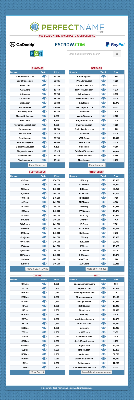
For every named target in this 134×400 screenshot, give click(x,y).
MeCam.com (25, 134)
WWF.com (25, 224)
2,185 (115, 116)
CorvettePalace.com (84, 98)
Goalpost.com (25, 156)
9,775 (56, 120)
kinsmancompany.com (84, 284)
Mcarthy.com (84, 160)
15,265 (116, 328)
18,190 (116, 297)
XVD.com (25, 229)
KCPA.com (84, 255)
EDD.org (84, 189)
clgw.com (84, 328)
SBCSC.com (84, 306)
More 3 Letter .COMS (37, 268)
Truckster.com (25, 160)
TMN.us (24, 367)
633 (116, 284)
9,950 (115, 147)
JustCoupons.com (84, 107)
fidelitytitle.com (84, 301)
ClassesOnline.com (25, 116)
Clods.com (84, 147)
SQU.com (25, 233)
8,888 (56, 125)
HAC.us (24, 293)
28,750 (57, 90)
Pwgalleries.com (84, 81)
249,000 (56, 184)
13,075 (116, 103)
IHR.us (25, 310)
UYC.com (25, 259)
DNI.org (84, 237)
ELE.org (84, 224)
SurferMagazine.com (84, 341)
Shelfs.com (25, 120)
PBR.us (25, 359)
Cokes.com (84, 134)
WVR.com (25, 242)
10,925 (57, 81)
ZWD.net (84, 220)
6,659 (115, 156)
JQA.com (25, 193)
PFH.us (25, 337)
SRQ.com (25, 246)
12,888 (57, 103)
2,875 (115, 337)
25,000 (116, 184)
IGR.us (25, 306)
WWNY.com (84, 211)
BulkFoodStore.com (84, 151)
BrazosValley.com (25, 142)
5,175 (56, 147)
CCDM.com (84, 251)
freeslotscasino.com (84, 319)
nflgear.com (84, 345)
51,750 (57, 129)
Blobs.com (25, 103)
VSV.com (25, 215)
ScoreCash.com (84, 156)
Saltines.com (84, 363)
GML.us (25, 284)
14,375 (57, 134)
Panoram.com (24, 129)
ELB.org (84, 215)
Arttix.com (25, 94)
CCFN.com (84, 184)
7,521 (115, 224)
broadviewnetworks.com (84, 367)
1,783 (115, 129)
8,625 (115, 315)
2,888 (115, 259)
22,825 (116, 264)
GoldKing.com (25, 112)
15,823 (116, 288)
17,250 (116, 350)
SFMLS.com (84, 142)
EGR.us (24, 297)
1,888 (115, 76)
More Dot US (37, 372)
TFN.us (25, 332)
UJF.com (25, 202)
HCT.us (25, 288)
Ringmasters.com (25, 151)
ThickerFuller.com (84, 85)
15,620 (116, 359)
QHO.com (24, 251)
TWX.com (25, 198)
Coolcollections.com (84, 129)
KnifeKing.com (84, 76)
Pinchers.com (25, 107)
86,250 (57, 76)
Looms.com (24, 98)
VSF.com (25, 180)
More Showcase (37, 165)
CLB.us (25, 350)
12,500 (116, 138)
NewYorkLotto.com (84, 90)
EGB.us (24, 328)
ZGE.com (25, 189)
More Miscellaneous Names (96, 372)
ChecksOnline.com (25, 76)
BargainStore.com (84, 120)
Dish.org (84, 315)
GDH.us (25, 341)
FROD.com (84, 202)
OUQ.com (24, 237)
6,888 (56, 116)
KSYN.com (84, 103)
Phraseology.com (84, 297)
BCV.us (25, 319)
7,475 (115, 112)
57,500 (57, 142)
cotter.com (84, 354)
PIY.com (25, 220)
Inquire (56, 107)
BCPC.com (84, 229)
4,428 (115, 198)
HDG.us (25, 315)
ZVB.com (25, 264)
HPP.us (25, 363)
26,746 (57, 85)
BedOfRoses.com (25, 81)
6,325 (115, 81)
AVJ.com (25, 207)
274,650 (56, 180)
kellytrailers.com (84, 337)
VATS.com (25, 90)
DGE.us (24, 301)
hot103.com (84, 332)
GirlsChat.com (84, 323)
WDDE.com (84, 138)
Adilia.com (25, 85)
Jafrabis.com (84, 94)
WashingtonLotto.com (84, 293)
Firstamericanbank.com (25, 125)
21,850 (116, 310)
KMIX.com (84, 233)
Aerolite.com (25, 138)
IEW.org (84, 180)
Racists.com (84, 350)
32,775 (116, 345)
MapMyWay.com (84, 116)
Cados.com (84, 112)
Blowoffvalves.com (25, 147)
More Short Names (96, 268)
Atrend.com (84, 310)
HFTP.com (84, 198)
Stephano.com (84, 288)
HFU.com (25, 211)
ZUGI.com (84, 264)
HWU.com (25, 255)
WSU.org (84, 207)
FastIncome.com (84, 125)
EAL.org (84, 246)
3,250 (56, 284)
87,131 (57, 160)
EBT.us (25, 323)
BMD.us (25, 345)
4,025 (115, 142)
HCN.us (24, 354)
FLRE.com (84, 193)
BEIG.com (84, 242)
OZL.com (25, 184)
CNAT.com (84, 259)
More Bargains (96, 165)
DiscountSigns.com (84, 359)
